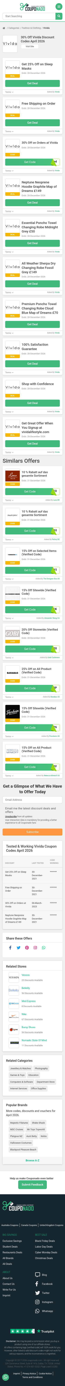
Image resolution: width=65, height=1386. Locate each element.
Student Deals (10, 1246)
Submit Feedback (32, 1184)
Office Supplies (38, 1088)
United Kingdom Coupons (51, 1225)
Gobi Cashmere (54, 657)
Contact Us (9, 1284)
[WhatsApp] (7, 1377)
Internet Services (18, 1088)
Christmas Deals (44, 1258)
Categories (13, 28)
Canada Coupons (29, 1225)
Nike (24, 1014)
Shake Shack (38, 1122)
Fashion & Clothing (31, 28)
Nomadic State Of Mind (34, 1040)
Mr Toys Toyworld (36, 1129)
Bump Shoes (28, 1027)
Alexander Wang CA (52, 618)
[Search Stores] (58, 16)
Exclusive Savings (12, 1241)
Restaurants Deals (12, 1252)
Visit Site (30, 46)
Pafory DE (56, 539)
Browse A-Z (32, 1160)
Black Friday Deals (45, 1241)
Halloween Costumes (21, 1143)
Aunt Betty (31, 1136)
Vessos (26, 975)
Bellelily (26, 988)
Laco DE (56, 500)
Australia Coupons (9, 1225)
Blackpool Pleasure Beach (23, 1149)
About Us (7, 1278)
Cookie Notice (45, 1373)
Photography (41, 1068)
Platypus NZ (16, 1136)
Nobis (44, 1136)
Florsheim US (54, 736)
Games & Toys (17, 1075)
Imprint (6, 1295)
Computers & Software (21, 1082)
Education (34, 1075)
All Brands (8, 1258)
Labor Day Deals (44, 1246)
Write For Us (9, 1289)
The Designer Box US (51, 579)
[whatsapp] (43, 947)
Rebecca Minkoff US (52, 776)
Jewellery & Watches (20, 1068)
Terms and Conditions (32, 1377)
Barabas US (55, 697)
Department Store (45, 1082)
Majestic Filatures (19, 1122)
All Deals (7, 1264)
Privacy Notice (29, 1373)
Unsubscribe (11, 816)
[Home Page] (5, 28)
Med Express (29, 1001)
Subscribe (32, 832)
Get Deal (32, 83)
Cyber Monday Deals (46, 1252)
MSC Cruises (16, 1129)
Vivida (46, 28)
